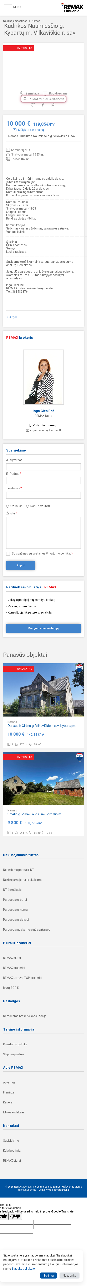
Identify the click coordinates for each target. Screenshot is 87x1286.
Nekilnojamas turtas (15, 20)
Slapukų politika (13, 1054)
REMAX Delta (43, 415)
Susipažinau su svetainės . (42, 553)
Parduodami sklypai (16, 919)
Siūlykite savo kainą (28, 130)
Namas (36, 20)
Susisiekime (11, 1140)
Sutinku (49, 1275)
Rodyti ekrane (55, 93)
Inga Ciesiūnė (44, 411)
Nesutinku (69, 1275)
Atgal (11, 317)
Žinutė (11, 513)
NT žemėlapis (12, 889)
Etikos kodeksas (13, 1112)
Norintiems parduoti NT (18, 869)
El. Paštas (13, 473)
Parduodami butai (15, 899)
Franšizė (8, 1092)
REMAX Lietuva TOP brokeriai (22, 977)
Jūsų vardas (14, 460)
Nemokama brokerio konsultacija (24, 1016)
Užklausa (16, 506)
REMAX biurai (12, 958)
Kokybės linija (12, 1150)
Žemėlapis (30, 93)
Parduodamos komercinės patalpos (26, 929)
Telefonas (14, 488)
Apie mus (9, 1082)
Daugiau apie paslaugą (43, 628)
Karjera (7, 1102)
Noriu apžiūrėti (40, 506)
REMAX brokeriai (14, 967)
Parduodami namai (15, 909)
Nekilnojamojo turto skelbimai (22, 879)
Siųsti (21, 565)
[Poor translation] (15, 1216)
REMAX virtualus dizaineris (43, 99)
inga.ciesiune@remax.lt (43, 430)
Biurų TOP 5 (11, 987)
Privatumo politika (58, 553)
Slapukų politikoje (23, 1268)
